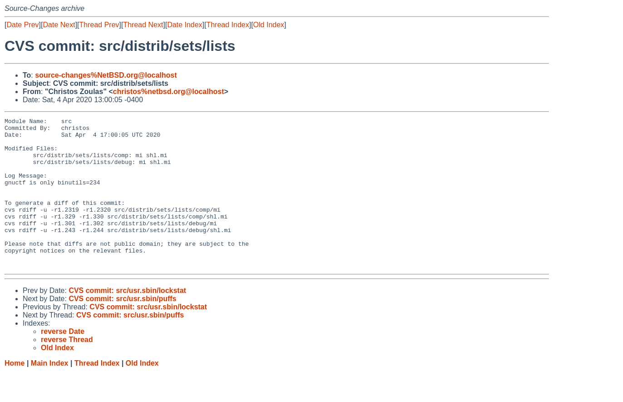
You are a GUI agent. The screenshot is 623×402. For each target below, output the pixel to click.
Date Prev (22, 25)
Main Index (50, 393)
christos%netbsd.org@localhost (168, 91)
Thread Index (227, 25)
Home (15, 393)
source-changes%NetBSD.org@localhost (106, 75)
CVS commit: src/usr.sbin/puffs (122, 329)
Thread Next (143, 25)
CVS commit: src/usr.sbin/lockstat (127, 320)
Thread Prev (99, 25)
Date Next (59, 25)
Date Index (184, 25)
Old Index (268, 25)
